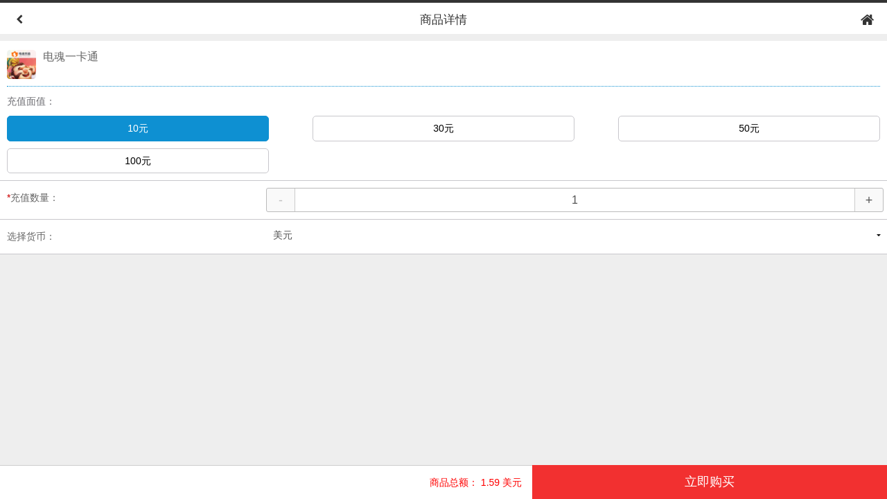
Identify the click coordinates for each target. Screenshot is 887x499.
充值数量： (33, 197)
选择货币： (31, 236)
